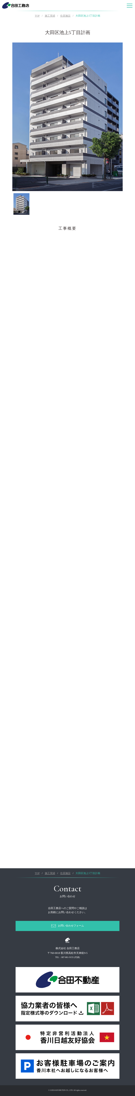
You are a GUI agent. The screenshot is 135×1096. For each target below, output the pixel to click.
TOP (37, 15)
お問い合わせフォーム (71, 925)
